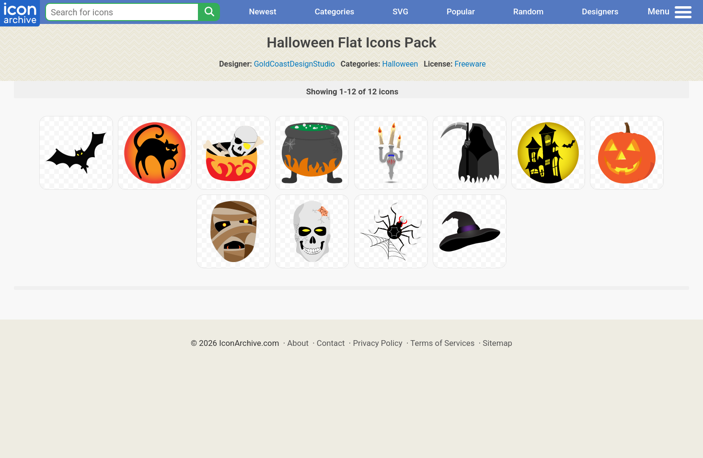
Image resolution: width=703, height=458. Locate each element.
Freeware (469, 64)
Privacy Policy (377, 343)
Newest (262, 11)
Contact (331, 343)
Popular (461, 11)
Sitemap (497, 343)
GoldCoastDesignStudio (294, 64)
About (298, 343)
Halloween (400, 64)
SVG (400, 11)
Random (528, 11)
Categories (335, 11)
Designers (600, 11)
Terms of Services (442, 343)
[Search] (209, 12)
